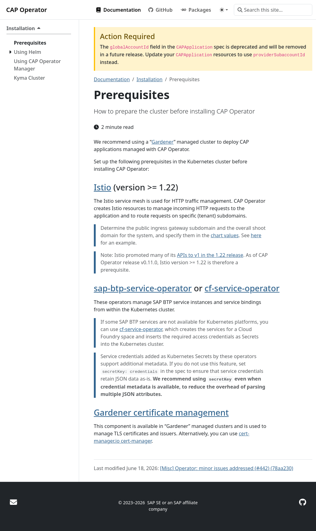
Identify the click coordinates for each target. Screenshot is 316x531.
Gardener (162, 141)
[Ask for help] (13, 502)
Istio (102, 187)
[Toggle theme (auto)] (223, 10)
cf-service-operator (242, 288)
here (256, 235)
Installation (149, 79)
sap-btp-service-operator (143, 288)
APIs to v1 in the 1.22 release (210, 255)
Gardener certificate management (161, 412)
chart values (225, 235)
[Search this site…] (273, 10)
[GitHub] (302, 502)
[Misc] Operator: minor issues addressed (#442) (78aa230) (226, 468)
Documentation (112, 79)
